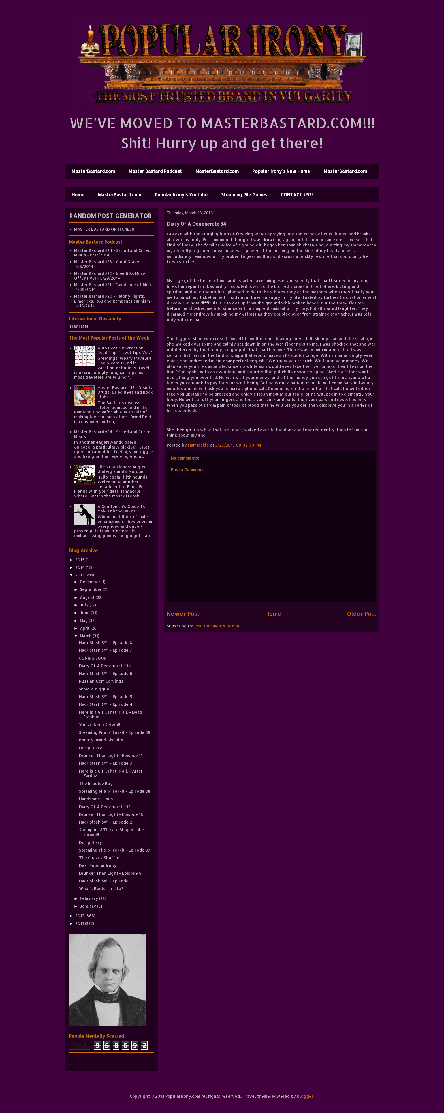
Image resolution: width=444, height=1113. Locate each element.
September (91, 589)
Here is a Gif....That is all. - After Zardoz (111, 773)
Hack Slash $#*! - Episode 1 (105, 880)
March (86, 635)
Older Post (361, 613)
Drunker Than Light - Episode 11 (110, 755)
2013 (80, 574)
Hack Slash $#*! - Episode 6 (105, 673)
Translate (79, 326)
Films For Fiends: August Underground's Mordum (122, 469)
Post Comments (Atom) (216, 625)
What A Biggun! (94, 689)
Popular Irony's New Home (281, 171)
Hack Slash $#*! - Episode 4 (105, 704)
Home (78, 195)
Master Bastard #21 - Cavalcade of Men (112, 284)
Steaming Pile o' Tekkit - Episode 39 (114, 732)
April (85, 628)
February (89, 898)
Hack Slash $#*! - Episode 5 (105, 696)
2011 (80, 923)
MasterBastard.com (93, 171)
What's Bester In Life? (101, 888)
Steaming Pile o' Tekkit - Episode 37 (114, 850)
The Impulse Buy (96, 783)
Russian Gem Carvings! (102, 681)
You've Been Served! (99, 724)
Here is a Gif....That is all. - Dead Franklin (110, 714)
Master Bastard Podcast (155, 171)
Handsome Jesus (96, 798)
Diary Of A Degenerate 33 (105, 806)
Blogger (305, 1096)
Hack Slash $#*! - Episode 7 (105, 650)
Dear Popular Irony (97, 865)
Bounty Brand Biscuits (101, 739)
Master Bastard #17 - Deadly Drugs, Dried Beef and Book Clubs (125, 392)
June (85, 612)
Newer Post (183, 613)
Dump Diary (90, 747)
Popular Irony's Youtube (181, 195)
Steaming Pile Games (244, 195)
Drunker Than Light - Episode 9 (110, 873)
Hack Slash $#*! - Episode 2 (105, 822)
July (85, 604)
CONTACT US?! (297, 195)
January (88, 906)
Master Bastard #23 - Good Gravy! (107, 261)
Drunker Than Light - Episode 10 (111, 814)
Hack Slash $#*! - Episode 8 (105, 642)
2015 (80, 559)
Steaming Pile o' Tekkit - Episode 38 (114, 791)
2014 (80, 567)
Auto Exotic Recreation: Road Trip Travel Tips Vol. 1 (125, 350)
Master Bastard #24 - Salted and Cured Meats (112, 253)
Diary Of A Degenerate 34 (105, 665)
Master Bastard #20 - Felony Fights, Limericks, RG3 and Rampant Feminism (112, 298)
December (90, 581)
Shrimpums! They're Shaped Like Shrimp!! (111, 832)
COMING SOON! (93, 658)
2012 (80, 915)
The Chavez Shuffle (99, 857)
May (84, 620)
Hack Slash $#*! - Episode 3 (105, 763)
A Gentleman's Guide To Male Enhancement (121, 509)
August (88, 597)
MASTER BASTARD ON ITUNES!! (104, 229)
